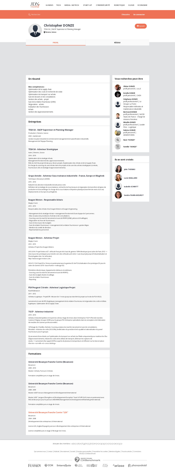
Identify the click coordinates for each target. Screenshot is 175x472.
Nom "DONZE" (129, 140)
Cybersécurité (103, 5)
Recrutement (65, 451)
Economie (142, 5)
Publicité (56, 451)
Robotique (119, 5)
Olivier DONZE (129, 86)
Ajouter (142, 26)
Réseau (117, 42)
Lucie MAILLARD (130, 178)
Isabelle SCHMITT (131, 186)
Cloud (131, 5)
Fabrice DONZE (129, 130)
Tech (58, 5)
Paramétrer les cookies (100, 451)
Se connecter (139, 14)
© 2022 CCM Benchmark (88, 454)
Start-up (87, 5)
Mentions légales (114, 451)
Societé (72, 451)
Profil (55, 42)
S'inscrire (126, 14)
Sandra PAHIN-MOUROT (134, 195)
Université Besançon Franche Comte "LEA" (48, 412)
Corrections (137, 451)
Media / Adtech (71, 5)
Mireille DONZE (129, 122)
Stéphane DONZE (130, 99)
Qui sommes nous (40, 451)
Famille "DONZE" (130, 146)
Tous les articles (127, 451)
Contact (49, 451)
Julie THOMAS (129, 169)
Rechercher (35, 14)
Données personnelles (84, 451)
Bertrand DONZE (130, 112)
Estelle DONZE (129, 93)
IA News (49, 5)
